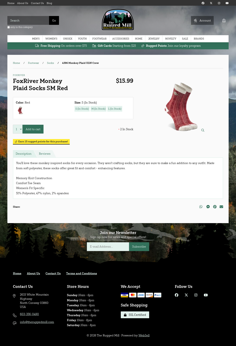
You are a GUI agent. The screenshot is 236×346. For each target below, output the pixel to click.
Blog (49, 3)
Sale (185, 38)
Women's (51, 38)
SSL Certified (135, 315)
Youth (82, 38)
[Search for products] (28, 20)
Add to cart (33, 129)
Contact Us (37, 3)
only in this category (20, 27)
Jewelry (153, 38)
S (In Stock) (82, 108)
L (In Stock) (114, 108)
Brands (199, 38)
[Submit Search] (54, 20)
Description (24, 153)
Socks (50, 63)
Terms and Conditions (81, 273)
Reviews (45, 153)
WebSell (144, 335)
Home (10, 3)
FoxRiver (19, 75)
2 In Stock (125, 129)
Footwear (99, 38)
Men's (36, 38)
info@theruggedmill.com (37, 322)
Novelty (170, 38)
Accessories (120, 38)
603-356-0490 (29, 314)
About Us (22, 3)
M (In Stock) (98, 108)
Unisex (67, 38)
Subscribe (139, 246)
